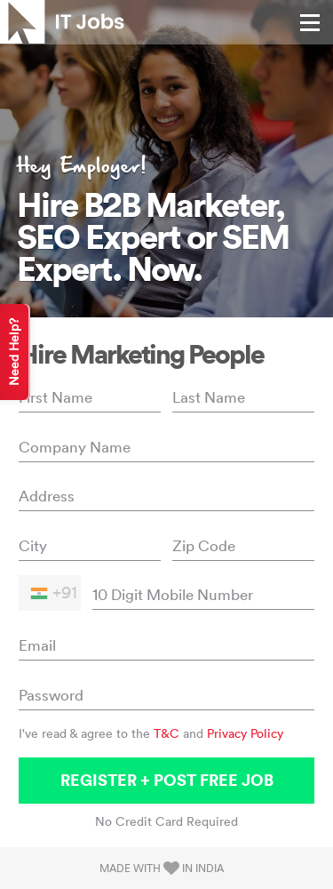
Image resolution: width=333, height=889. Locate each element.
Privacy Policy (245, 733)
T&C (166, 733)
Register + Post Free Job (167, 780)
